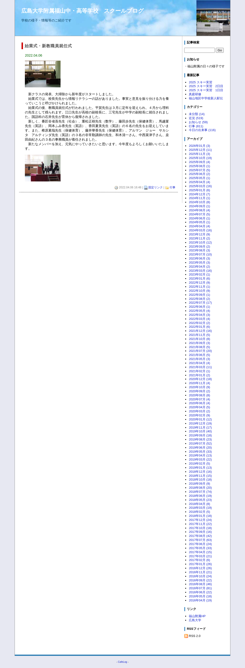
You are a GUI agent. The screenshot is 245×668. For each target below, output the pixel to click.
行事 (172, 187)
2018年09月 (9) (199, 483)
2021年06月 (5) (199, 355)
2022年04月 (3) (199, 315)
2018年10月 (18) (200, 479)
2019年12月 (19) (200, 423)
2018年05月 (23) (200, 500)
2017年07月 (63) (200, 540)
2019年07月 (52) (200, 443)
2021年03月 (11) (200, 367)
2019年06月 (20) (200, 447)
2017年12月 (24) (200, 520)
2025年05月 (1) (199, 178)
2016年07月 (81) (200, 588)
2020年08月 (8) (199, 395)
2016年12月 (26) (200, 568)
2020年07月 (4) (199, 399)
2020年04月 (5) (199, 407)
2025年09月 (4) (199, 162)
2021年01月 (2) (199, 375)
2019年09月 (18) (200, 435)
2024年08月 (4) (199, 210)
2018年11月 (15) (200, 475)
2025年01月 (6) (199, 190)
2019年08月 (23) (200, 439)
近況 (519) (196, 118)
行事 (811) (196, 126)
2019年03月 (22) (200, 459)
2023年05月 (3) (199, 262)
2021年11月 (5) (199, 335)
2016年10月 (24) (200, 576)
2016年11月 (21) (200, 572)
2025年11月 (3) (199, 154)
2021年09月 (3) (199, 343)
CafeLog (122, 662)
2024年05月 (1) (199, 222)
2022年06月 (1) (199, 306)
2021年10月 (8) (199, 339)
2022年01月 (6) (199, 327)
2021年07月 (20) (200, 351)
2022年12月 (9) (199, 282)
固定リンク (155, 187)
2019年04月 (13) (200, 455)
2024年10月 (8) (199, 202)
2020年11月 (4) (199, 383)
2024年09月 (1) (199, 206)
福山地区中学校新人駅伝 (206, 98)
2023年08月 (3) (199, 250)
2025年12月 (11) (200, 150)
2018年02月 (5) (199, 512)
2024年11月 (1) (199, 198)
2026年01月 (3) (199, 146)
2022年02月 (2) (199, 323)
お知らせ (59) (198, 122)
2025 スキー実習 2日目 (206, 86)
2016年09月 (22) (200, 580)
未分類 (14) (197, 114)
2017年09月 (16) (200, 532)
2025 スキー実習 (202, 82)
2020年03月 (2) (199, 411)
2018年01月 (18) (200, 516)
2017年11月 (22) (200, 524)
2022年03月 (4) (199, 319)
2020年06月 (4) (199, 403)
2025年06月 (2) (199, 174)
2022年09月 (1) (199, 295)
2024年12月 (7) (199, 194)
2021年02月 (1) (199, 371)
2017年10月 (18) (200, 528)
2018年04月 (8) (199, 504)
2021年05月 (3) (199, 359)
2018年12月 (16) (200, 471)
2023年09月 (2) (199, 246)
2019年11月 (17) (200, 427)
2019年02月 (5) (199, 463)
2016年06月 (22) (200, 592)
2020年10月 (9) (199, 387)
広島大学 (195, 620)
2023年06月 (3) (199, 258)
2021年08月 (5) (199, 347)
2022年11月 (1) (199, 286)
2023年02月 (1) (199, 274)
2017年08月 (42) (200, 536)
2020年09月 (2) (199, 391)
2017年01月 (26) (200, 564)
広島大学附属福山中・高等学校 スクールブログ (82, 11)
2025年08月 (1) (199, 166)
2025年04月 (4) (199, 182)
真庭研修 (195, 94)
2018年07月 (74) (200, 491)
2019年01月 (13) (200, 467)
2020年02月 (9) (199, 415)
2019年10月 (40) (200, 431)
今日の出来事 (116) (202, 130)
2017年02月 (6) (199, 560)
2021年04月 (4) (199, 363)
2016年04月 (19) (200, 600)
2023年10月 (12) (200, 242)
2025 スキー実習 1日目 (206, 90)
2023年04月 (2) (199, 266)
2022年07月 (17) (200, 302)
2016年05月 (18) (200, 596)
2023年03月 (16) (200, 270)
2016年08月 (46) (200, 584)
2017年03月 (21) (200, 556)
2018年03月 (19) (200, 507)
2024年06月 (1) (199, 218)
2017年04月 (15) (200, 552)
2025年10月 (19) (200, 158)
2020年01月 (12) (200, 419)
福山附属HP (197, 616)
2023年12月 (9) (199, 234)
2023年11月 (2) (199, 238)
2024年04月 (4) (199, 226)
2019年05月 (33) (200, 451)
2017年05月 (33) (200, 548)
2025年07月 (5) (199, 170)
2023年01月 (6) (199, 278)
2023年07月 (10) (200, 254)
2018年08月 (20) (200, 487)
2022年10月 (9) (199, 290)
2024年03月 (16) (200, 230)
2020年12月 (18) (200, 379)
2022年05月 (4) (199, 311)
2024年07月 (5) (199, 214)
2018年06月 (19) (200, 496)
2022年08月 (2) (199, 299)
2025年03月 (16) (200, 186)
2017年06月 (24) (200, 544)
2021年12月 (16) (200, 331)
